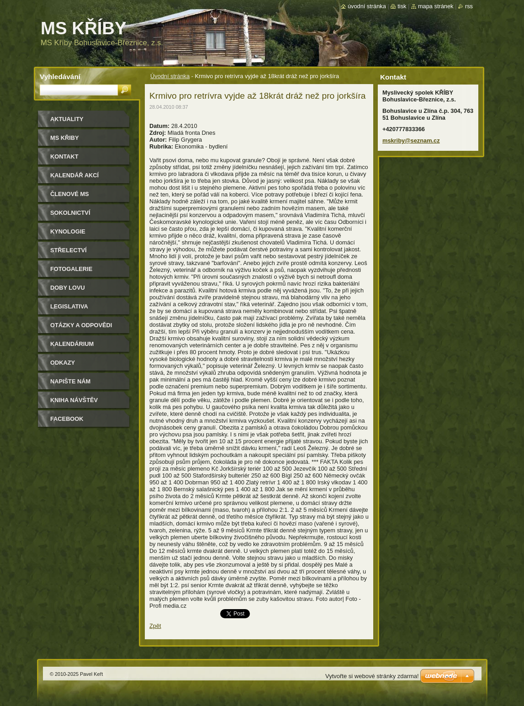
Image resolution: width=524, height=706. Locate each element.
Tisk (401, 6)
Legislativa (69, 306)
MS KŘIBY (64, 137)
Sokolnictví (70, 212)
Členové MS (69, 194)
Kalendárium (72, 343)
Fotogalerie (71, 268)
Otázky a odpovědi (81, 325)
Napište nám (70, 381)
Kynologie (67, 231)
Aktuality (67, 119)
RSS (469, 6)
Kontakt (64, 156)
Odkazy (62, 362)
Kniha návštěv (74, 400)
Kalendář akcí (74, 175)
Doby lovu (67, 287)
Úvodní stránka (170, 76)
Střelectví (68, 250)
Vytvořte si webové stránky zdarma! (372, 676)
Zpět (155, 625)
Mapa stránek (436, 6)
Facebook (67, 418)
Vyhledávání (60, 76)
